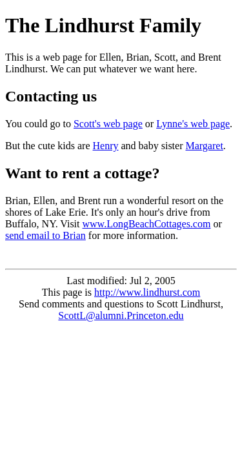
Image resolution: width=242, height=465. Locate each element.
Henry (106, 145)
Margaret (204, 145)
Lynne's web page (193, 123)
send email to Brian (45, 235)
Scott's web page (108, 123)
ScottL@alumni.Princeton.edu (120, 315)
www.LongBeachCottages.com (147, 223)
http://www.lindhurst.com (147, 292)
